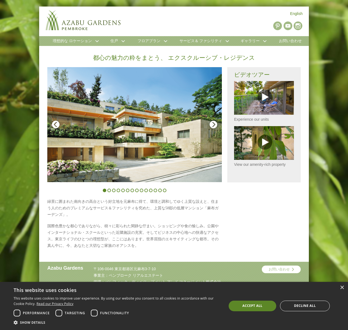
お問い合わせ (279, 269)
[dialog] (174, 306)
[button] (117, 322)
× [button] (342, 288)
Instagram (298, 25)
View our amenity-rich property (264, 146)
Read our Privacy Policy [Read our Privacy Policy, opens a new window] (54, 303)
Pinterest (277, 25)
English (296, 13)
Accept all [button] (253, 305)
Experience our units (264, 101)
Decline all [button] (305, 305)
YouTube (288, 25)
